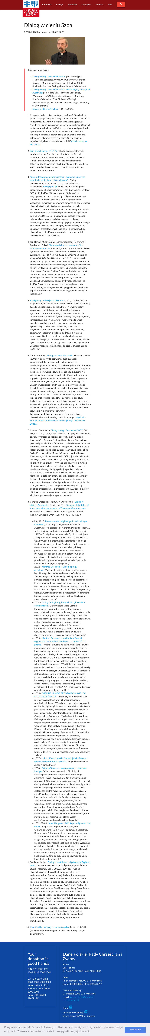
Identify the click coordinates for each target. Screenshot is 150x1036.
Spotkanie (72, 5)
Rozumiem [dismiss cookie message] (135, 1029)
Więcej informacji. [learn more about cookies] (80, 1031)
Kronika (99, 5)
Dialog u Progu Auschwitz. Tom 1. (49, 77)
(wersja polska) (50, 187)
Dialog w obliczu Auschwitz (46, 109)
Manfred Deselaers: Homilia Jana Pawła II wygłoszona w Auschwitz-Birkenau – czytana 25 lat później (59, 641)
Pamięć (59, 5)
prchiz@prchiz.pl (71, 1000)
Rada (110, 5)
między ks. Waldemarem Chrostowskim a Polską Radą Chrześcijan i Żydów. (58, 420)
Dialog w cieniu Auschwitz (60, 356)
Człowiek (47, 5)
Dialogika (86, 5)
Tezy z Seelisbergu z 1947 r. (44, 151)
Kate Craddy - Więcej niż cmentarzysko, (49, 927)
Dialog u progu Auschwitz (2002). (67, 430)
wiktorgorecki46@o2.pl (82, 997)
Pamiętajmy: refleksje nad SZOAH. (47, 300)
